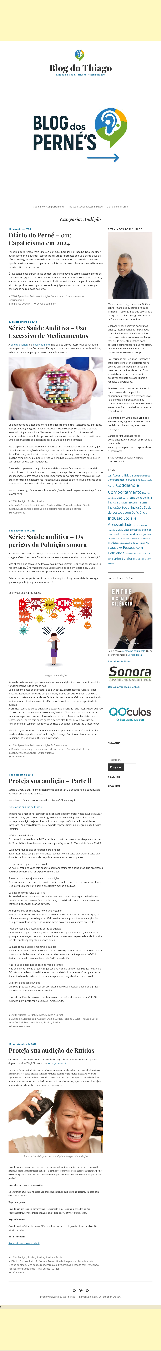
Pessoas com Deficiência (85, 1264)
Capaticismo (57, 296)
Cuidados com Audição (33, 1018)
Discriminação (16, 300)
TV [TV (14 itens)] (150, 559)
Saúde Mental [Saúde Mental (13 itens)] (144, 553)
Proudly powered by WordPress (57, 1296)
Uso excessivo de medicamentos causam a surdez (54, 508)
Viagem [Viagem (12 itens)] (111, 563)
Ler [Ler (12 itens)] (134, 525)
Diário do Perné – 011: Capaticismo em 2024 (40, 239)
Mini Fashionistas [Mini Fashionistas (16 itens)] (143, 538)
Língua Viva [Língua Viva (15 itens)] (112, 538)
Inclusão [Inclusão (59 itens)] (114, 502)
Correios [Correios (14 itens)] (111, 486)
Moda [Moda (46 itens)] (112, 543)
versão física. (135, 654)
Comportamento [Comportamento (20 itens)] (142, 475)
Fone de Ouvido (72, 1018)
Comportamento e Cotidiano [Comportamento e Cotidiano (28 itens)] (124, 479)
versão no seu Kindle (133, 651)
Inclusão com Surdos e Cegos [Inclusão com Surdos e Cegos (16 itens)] (134, 502)
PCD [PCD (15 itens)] (120, 548)
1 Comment (17, 1272)
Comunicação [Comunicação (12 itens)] (146, 480)
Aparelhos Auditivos (29, 296)
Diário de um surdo (117, 206)
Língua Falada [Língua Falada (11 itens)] (146, 535)
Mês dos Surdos (36, 1264)
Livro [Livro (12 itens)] (110, 535)
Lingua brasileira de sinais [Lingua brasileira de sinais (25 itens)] (137, 529)
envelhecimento (42, 344)
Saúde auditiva (46, 752)
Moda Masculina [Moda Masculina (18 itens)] (137, 543)
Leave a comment (46, 303)
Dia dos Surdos (19, 1261)
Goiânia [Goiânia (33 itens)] (147, 497)
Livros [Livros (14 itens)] (115, 534)
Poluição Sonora (27, 752)
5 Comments (18, 512)
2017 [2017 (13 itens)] (110, 476)
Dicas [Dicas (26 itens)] (119, 497)
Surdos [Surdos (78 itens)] (127, 558)
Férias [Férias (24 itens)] (132, 497)
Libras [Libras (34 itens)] (119, 529)
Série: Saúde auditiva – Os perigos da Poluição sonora (48, 540)
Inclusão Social (90, 1018)
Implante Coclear (20, 303)
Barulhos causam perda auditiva (29, 749)
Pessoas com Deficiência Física (25, 1268)
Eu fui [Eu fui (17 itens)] (125, 498)
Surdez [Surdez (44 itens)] (116, 559)
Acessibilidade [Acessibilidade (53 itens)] (123, 475)
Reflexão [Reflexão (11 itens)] (128, 554)
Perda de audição (72, 505)
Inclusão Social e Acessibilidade (86, 206)
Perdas (67, 1264)
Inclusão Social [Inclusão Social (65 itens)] (119, 507)
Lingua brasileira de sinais (78, 1261)
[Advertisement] (80, 20)
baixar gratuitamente (57, 1063)
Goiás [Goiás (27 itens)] (139, 497)
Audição (45, 296)
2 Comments (18, 756)
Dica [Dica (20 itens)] (144, 493)
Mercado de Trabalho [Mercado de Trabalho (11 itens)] (126, 539)
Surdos (40, 501)
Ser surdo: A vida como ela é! (24, 1243)
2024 (14, 296)
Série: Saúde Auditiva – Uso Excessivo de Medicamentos (48, 332)
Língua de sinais (17, 1264)
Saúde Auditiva (59, 745)
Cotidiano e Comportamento (49, 206)
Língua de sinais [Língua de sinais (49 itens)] (129, 534)
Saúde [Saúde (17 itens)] (135, 553)
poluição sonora (20, 344)
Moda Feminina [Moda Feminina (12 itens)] (122, 543)
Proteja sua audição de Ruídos (25, 807)
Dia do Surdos (54, 1018)
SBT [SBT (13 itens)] (109, 559)
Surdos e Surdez (54, 1015)
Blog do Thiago (80, 67)
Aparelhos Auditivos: (120, 661)
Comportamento (74, 296)
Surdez (31, 501)
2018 (14, 501)
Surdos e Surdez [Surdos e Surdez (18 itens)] (141, 558)
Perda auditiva (54, 505)
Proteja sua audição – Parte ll (50, 780)
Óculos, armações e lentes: (124, 687)
